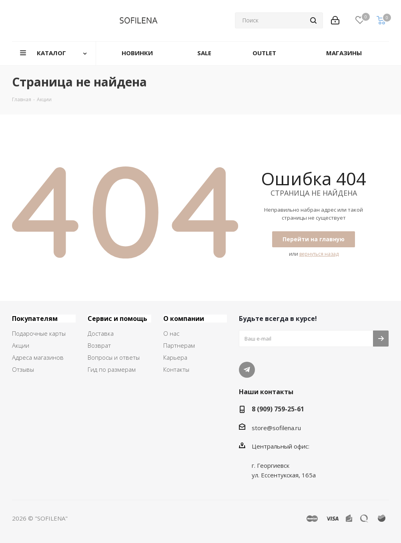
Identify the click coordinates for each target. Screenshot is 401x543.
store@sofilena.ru (276, 428)
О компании (183, 319)
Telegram (247, 370)
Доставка (101, 333)
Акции (20, 345)
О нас (171, 333)
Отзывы (23, 369)
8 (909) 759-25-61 (278, 409)
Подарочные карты (39, 333)
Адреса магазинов (38, 357)
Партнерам (179, 345)
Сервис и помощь (117, 319)
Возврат (99, 345)
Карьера (175, 357)
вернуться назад (319, 253)
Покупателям (35, 319)
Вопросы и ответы (114, 357)
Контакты (176, 369)
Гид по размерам (112, 369)
